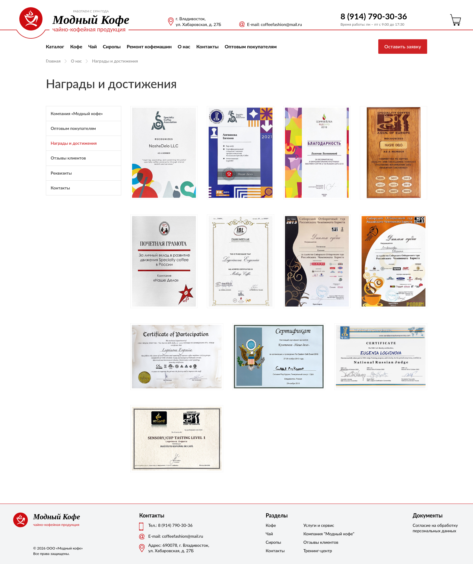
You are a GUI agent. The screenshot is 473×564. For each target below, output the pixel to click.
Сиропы (112, 46)
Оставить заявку (402, 46)
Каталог (55, 46)
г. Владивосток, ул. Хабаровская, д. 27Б (198, 21)
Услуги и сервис (318, 525)
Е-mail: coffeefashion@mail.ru (274, 24)
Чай (92, 46)
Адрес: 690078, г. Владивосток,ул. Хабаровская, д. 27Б (178, 548)
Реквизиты (61, 173)
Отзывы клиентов (68, 157)
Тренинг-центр (317, 550)
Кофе (76, 46)
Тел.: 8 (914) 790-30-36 (170, 525)
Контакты (207, 46)
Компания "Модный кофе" (318, 533)
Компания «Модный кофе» (77, 113)
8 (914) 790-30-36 (374, 16)
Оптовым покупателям (251, 46)
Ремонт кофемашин (149, 46)
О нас (184, 46)
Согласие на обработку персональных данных (435, 528)
